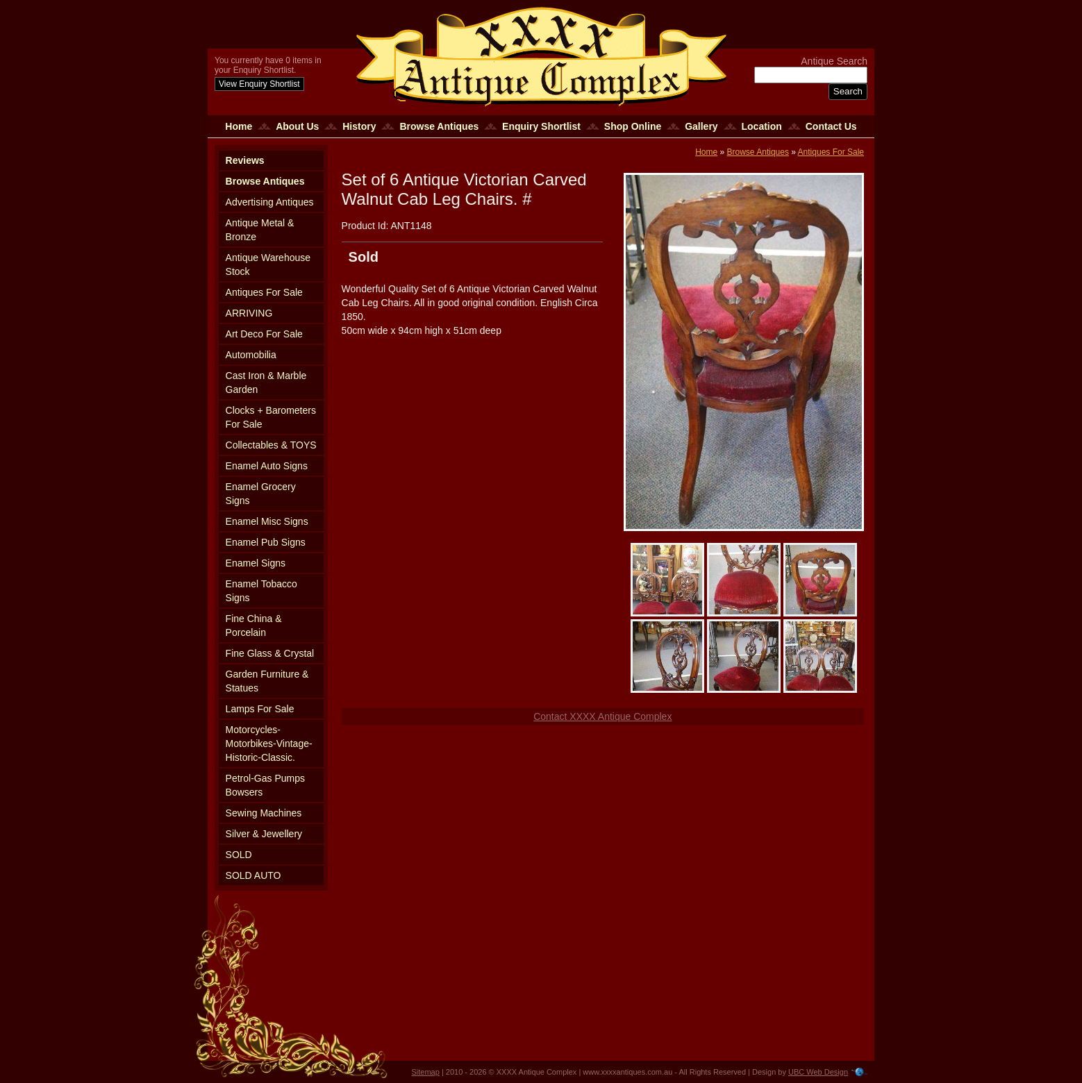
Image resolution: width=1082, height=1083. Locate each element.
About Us (297, 126)
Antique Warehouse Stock (268, 264)
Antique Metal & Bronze (260, 229)
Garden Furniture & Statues (267, 681)
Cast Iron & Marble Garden (266, 382)
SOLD (239, 854)
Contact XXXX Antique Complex (602, 716)
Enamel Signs (255, 563)
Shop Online (632, 126)
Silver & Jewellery (264, 833)
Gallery (701, 126)
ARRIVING (249, 313)
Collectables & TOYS (271, 445)
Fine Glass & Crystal (270, 653)
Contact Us (831, 126)
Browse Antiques (438, 126)
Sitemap (426, 1072)
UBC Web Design (818, 1072)
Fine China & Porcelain (254, 625)
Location (762, 126)
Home (238, 126)
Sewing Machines (264, 812)
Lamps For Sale (260, 708)
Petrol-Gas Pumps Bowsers (265, 785)
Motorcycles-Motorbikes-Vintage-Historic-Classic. (269, 743)
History (359, 126)
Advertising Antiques (270, 202)
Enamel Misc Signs (267, 521)
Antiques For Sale (264, 292)
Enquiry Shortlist (541, 126)
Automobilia (251, 354)
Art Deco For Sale (264, 333)
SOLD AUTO (253, 875)
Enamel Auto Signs (267, 465)
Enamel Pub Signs (266, 542)
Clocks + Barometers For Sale (271, 417)
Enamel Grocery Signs (261, 493)
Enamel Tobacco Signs (261, 590)
